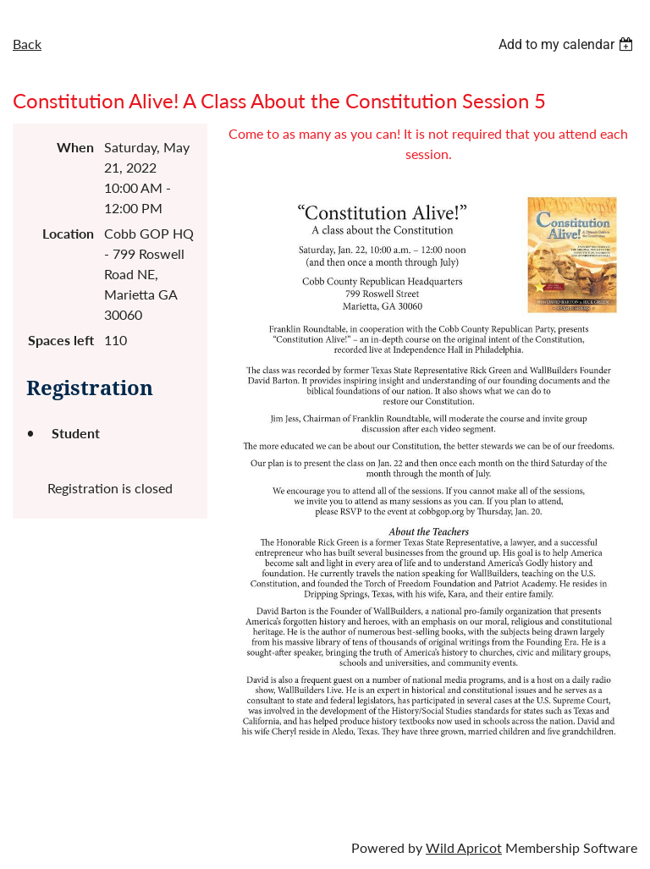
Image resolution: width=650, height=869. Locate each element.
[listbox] (568, 44)
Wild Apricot (464, 847)
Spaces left (61, 340)
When (75, 147)
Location (68, 233)
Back (27, 44)
